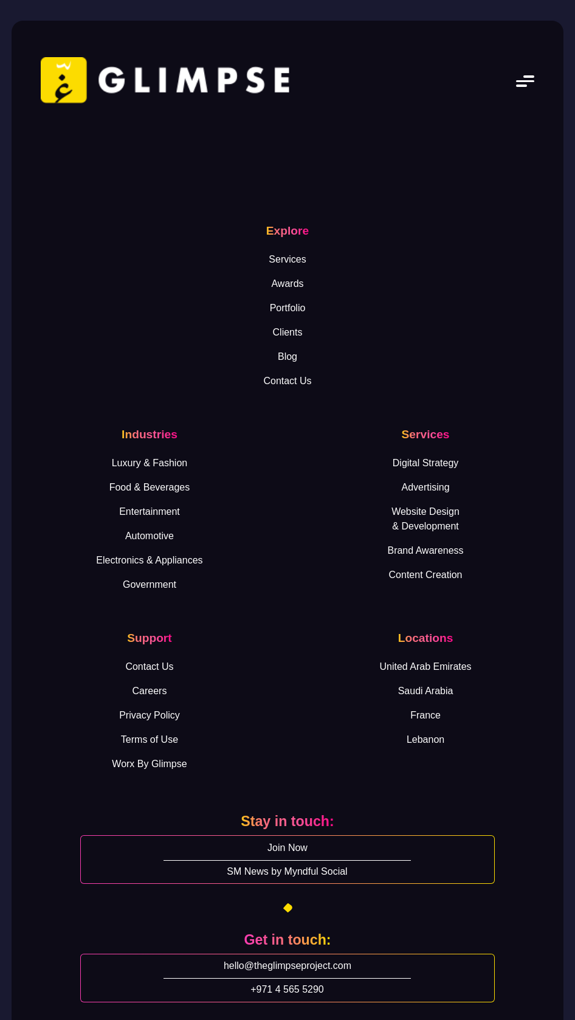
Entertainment (149, 511)
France (425, 715)
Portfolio (288, 308)
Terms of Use (149, 739)
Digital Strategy (426, 463)
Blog (287, 356)
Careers (150, 691)
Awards (287, 283)
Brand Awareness (425, 550)
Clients (288, 332)
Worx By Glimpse (149, 764)
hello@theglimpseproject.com (287, 965)
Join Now (287, 848)
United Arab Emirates (425, 666)
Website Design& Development (425, 518)
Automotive (149, 536)
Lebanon (425, 739)
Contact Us (287, 381)
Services (287, 259)
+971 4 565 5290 (287, 989)
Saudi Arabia (425, 691)
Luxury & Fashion (150, 463)
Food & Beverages (149, 487)
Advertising (425, 487)
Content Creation (426, 575)
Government (149, 584)
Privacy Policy (149, 715)
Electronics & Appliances (149, 560)
